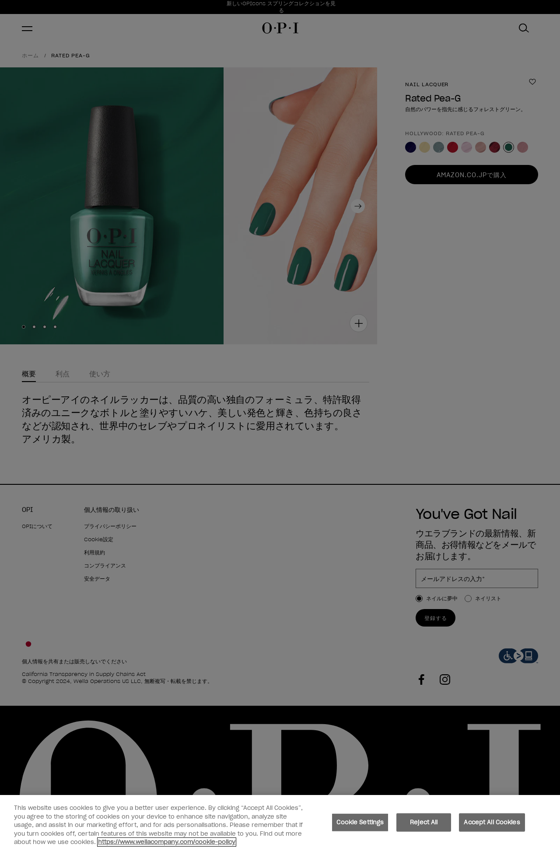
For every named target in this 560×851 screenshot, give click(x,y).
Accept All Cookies (492, 826)
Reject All (424, 826)
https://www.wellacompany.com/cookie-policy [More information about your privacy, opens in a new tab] (166, 846)
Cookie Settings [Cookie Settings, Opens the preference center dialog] (360, 826)
